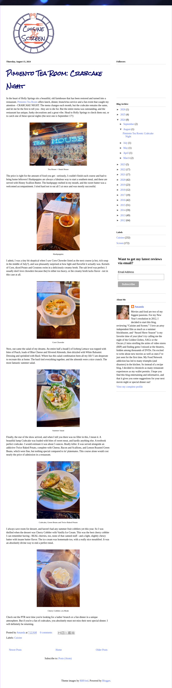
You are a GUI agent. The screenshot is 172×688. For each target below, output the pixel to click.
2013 (123, 215)
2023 (123, 164)
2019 (123, 184)
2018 (123, 189)
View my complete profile (129, 386)
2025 (123, 114)
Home (59, 649)
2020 (123, 179)
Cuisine (18, 637)
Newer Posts (15, 649)
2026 (123, 109)
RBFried (84, 680)
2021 (123, 174)
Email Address (126, 272)
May (125, 148)
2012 (123, 220)
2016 (123, 200)
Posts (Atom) (65, 658)
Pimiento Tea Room (27, 102)
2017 (123, 195)
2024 (123, 119)
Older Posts (102, 649)
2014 (123, 210)
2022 (123, 169)
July (125, 143)
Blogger (106, 680)
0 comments (46, 632)
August (127, 129)
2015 (123, 205)
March (126, 158)
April (126, 153)
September (129, 124)
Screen (119, 243)
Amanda (21, 632)
